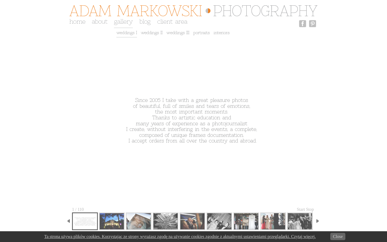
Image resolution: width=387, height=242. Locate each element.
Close (338, 236)
